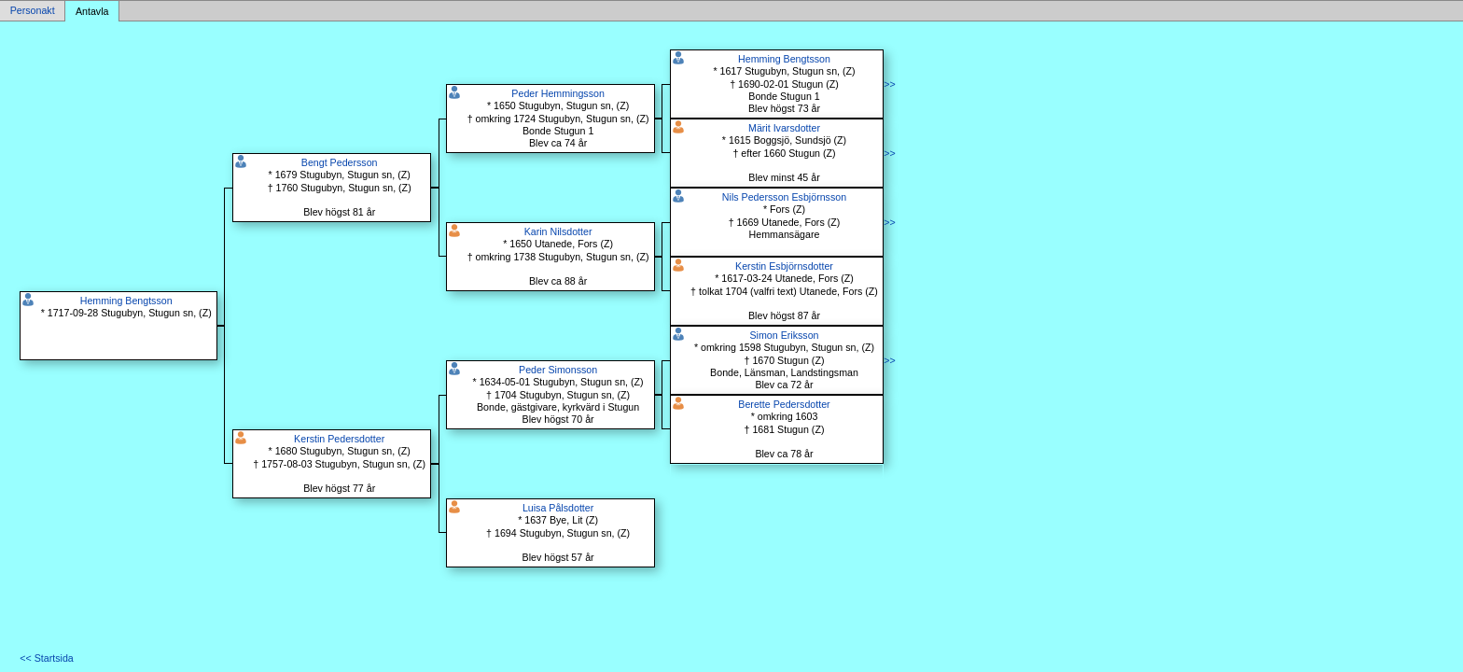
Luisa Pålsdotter (557, 507)
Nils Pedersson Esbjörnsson (784, 197)
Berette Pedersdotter (783, 404)
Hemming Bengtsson (126, 300)
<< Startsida (46, 658)
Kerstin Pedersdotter (339, 438)
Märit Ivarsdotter (784, 127)
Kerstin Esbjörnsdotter (784, 266)
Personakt (32, 11)
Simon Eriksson (783, 335)
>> (889, 84)
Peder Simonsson (558, 369)
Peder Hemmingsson (558, 93)
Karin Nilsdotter (558, 231)
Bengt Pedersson (339, 162)
